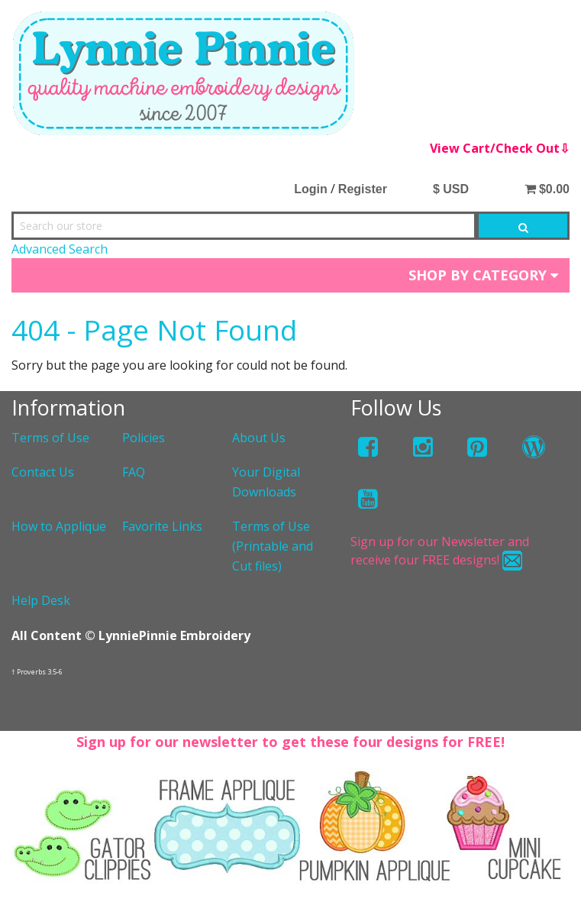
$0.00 (547, 189)
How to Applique (58, 526)
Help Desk (40, 600)
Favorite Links (162, 526)
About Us (259, 437)
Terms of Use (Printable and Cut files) (272, 546)
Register (362, 189)
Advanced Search (59, 249)
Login (311, 189)
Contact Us (42, 472)
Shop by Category (483, 275)
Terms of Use (50, 437)
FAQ (133, 472)
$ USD (451, 189)
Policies (143, 437)
